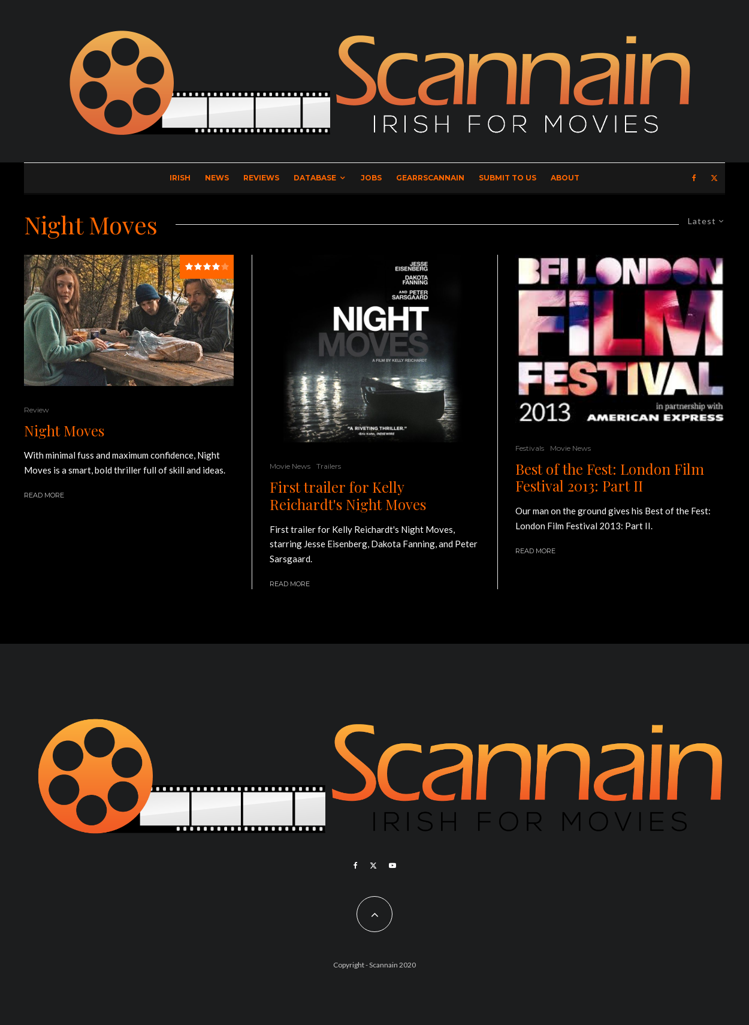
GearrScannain (430, 177)
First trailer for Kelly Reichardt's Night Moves (348, 495)
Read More (44, 495)
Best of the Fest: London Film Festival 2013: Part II (609, 477)
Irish (180, 177)
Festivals (529, 448)
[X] (714, 178)
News (217, 177)
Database (315, 177)
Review (36, 409)
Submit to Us (507, 177)
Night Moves (64, 430)
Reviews (261, 177)
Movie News (290, 466)
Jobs (371, 177)
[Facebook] (694, 178)
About (565, 177)
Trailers (328, 466)
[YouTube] (392, 865)
